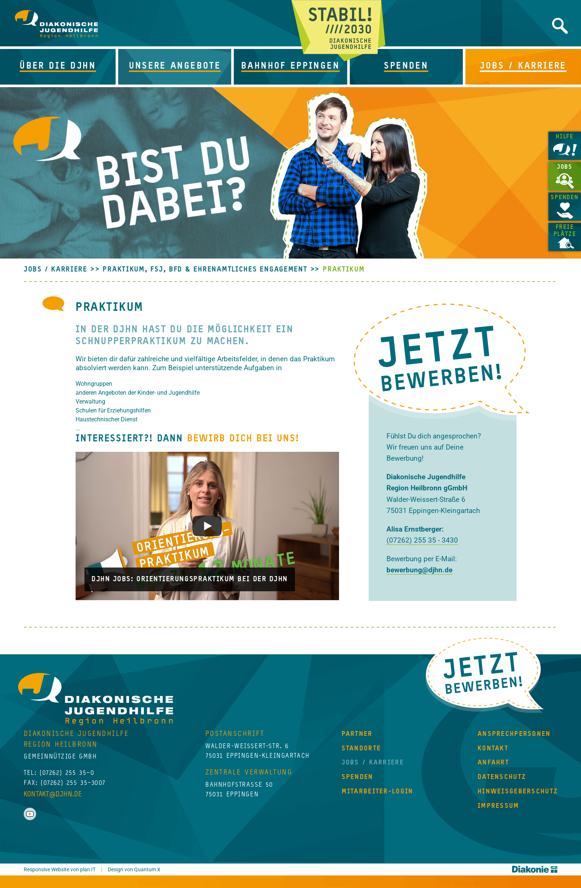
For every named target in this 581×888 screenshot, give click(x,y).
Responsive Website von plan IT (60, 870)
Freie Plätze (565, 230)
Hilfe (565, 137)
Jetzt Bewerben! (484, 674)
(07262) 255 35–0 (67, 773)
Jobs (564, 167)
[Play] (207, 526)
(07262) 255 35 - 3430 (422, 540)
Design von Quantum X (134, 870)
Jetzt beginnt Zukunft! (338, 30)
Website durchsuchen (560, 26)
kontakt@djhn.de (53, 794)
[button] (59, 66)
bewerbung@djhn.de (419, 570)
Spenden (564, 198)
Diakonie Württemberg (534, 869)
